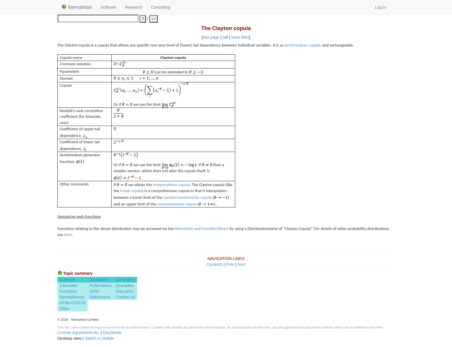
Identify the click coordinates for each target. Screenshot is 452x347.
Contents (214, 264)
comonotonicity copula (176, 204)
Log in (380, 7)
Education (124, 291)
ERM (94, 291)
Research (133, 7)
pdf (225, 37)
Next (241, 264)
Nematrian (77, 7)
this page (211, 37)
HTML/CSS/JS (72, 302)
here (68, 234)
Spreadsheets (71, 297)
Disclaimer (112, 332)
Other (64, 308)
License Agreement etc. (78, 332)
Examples (124, 285)
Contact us (125, 297)
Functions (68, 291)
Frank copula (131, 190)
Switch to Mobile (99, 338)
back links (240, 37)
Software (108, 7)
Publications (101, 285)
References (100, 297)
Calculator (68, 285)
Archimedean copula (302, 45)
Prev (230, 264)
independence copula (171, 184)
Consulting (160, 7)
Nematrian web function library (201, 228)
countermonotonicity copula (187, 197)
